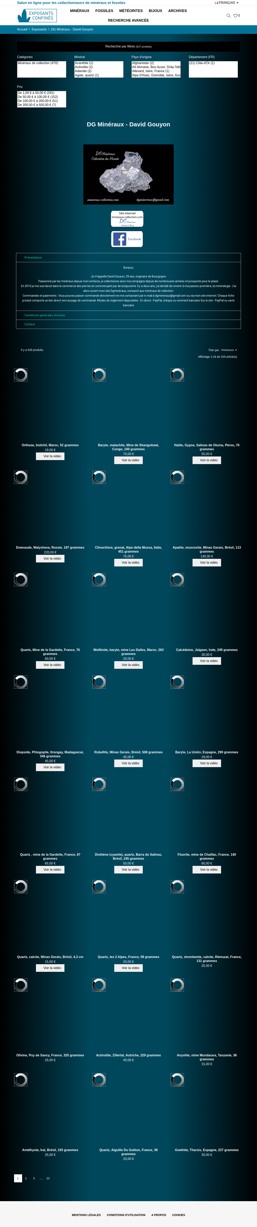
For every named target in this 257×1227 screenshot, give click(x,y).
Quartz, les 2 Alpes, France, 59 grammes (128, 957)
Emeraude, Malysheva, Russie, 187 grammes (50, 547)
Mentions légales (86, 1215)
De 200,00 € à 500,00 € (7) (41, 105)
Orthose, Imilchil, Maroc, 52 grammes (50, 445)
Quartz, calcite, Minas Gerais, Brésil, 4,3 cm (50, 957)
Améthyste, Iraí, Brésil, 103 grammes (50, 1150)
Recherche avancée (128, 20)
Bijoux (155, 11)
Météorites (131, 11)
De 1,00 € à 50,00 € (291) (41, 93)
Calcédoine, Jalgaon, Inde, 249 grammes (207, 650)
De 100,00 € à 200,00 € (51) (41, 101)
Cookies (178, 1215)
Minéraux (79, 11)
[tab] (128, 257)
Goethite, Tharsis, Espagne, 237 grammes (207, 1150)
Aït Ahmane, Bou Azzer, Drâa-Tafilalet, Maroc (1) (156, 67)
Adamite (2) (98, 71)
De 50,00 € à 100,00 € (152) (41, 97)
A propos (158, 1215)
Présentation (33, 257)
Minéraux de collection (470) (41, 63)
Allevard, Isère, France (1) (156, 71)
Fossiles (104, 11)
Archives (177, 11)
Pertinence (229, 350)
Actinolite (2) (98, 67)
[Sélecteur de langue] (227, 2)
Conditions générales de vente (44, 315)
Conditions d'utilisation (126, 1215)
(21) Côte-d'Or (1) (213, 63)
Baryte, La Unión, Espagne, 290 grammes (206, 752)
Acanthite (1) (98, 63)
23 (48, 1178)
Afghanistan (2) (156, 63)
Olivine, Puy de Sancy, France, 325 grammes (50, 1055)
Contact (29, 324)
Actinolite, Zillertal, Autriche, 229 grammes (128, 1055)
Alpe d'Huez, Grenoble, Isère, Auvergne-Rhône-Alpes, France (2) (156, 76)
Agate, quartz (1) (98, 76)
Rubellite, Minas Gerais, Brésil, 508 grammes (128, 752)
